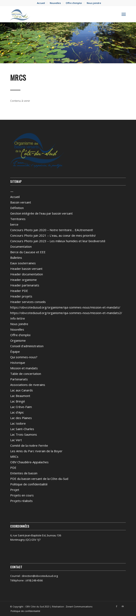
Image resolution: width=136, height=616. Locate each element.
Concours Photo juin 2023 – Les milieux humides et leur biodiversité (57, 241)
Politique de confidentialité (29, 484)
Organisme (18, 340)
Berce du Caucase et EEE (28, 252)
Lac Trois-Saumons (23, 434)
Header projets (21, 296)
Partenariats (19, 379)
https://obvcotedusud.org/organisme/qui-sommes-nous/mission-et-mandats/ (65, 307)
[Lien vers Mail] (123, 606)
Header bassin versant (26, 269)
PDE (13, 468)
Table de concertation (25, 374)
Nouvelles (55, 3)
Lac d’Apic (17, 412)
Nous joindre (94, 3)
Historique (17, 363)
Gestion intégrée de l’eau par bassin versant (41, 213)
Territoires (18, 219)
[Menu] (124, 14)
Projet (14, 490)
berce (14, 224)
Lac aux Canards (21, 390)
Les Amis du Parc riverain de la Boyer (36, 451)
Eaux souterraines (23, 263)
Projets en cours (22, 495)
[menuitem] (41, 3)
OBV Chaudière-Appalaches (29, 462)
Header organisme (23, 280)
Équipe (15, 351)
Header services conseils (28, 302)
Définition (17, 208)
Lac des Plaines (21, 418)
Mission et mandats (24, 368)
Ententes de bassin (23, 473)
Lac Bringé (17, 401)
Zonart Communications (79, 606)
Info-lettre (17, 318)
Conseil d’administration (26, 346)
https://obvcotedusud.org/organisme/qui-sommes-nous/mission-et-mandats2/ (66, 313)
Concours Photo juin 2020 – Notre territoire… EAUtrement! (51, 230)
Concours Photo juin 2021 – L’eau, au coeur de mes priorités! (53, 235)
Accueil (41, 3)
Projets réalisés (21, 501)
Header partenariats (24, 285)
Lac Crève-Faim (21, 407)
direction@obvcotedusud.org (40, 576)
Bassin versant (20, 202)
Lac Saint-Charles (22, 429)
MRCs (14, 456)
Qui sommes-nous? (23, 357)
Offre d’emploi (74, 3)
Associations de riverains (27, 385)
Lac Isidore (18, 423)
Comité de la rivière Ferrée (29, 445)
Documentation (21, 246)
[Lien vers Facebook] (117, 606)
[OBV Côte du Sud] (56, 14)
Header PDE (19, 291)
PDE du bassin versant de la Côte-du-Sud (39, 479)
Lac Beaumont (20, 396)
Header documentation (26, 274)
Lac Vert (16, 440)
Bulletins (16, 257)
